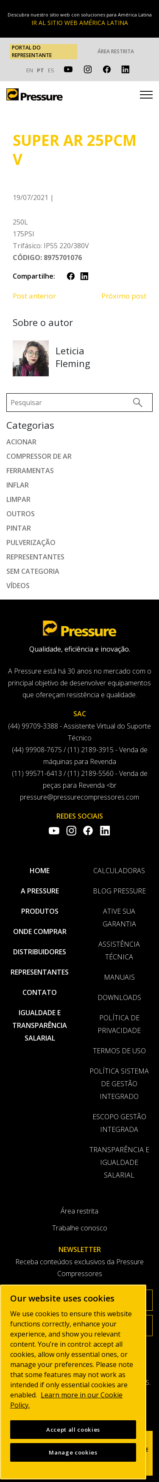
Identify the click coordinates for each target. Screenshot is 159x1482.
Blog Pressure (119, 891)
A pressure (40, 891)
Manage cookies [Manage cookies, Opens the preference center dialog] (73, 1460)
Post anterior (34, 296)
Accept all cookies (73, 1437)
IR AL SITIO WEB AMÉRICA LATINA (79, 23)
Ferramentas (30, 470)
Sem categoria (32, 571)
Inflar (17, 485)
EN (29, 70)
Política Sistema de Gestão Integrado (119, 1083)
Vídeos (18, 585)
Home (40, 870)
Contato (39, 992)
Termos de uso (119, 1050)
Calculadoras (119, 870)
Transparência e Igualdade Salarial (119, 1162)
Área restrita (116, 51)
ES (51, 70)
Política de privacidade (119, 1024)
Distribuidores (39, 951)
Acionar (21, 442)
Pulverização (31, 542)
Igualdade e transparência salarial (39, 1025)
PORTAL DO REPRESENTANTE (32, 51)
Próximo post (123, 296)
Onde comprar (40, 931)
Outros (20, 513)
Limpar (18, 499)
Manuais (119, 977)
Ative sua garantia (119, 918)
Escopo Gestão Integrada (119, 1123)
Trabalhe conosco (79, 1228)
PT (40, 70)
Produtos (40, 911)
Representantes (35, 557)
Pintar (18, 528)
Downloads (119, 997)
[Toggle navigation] (146, 96)
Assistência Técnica (119, 951)
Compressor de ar (39, 456)
